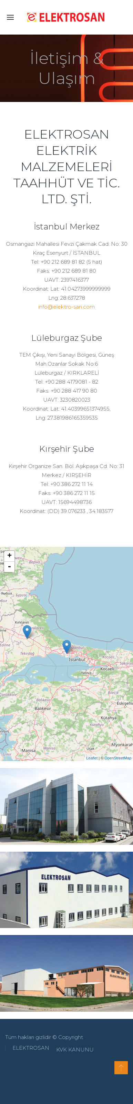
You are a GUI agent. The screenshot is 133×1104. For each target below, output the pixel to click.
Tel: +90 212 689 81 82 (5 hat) (66, 262)
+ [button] (9, 556)
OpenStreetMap (117, 758)
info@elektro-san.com (66, 306)
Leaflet (92, 758)
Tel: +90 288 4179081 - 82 (66, 381)
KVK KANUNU (73, 1049)
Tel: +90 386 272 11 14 (67, 484)
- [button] (9, 567)
